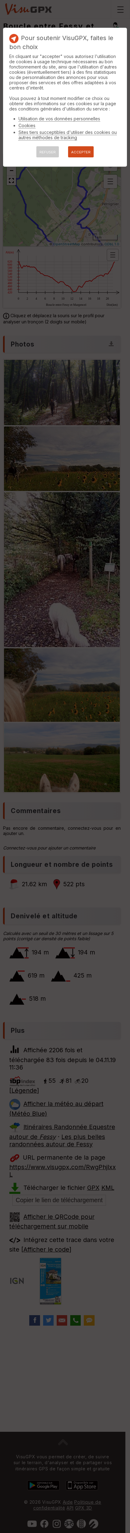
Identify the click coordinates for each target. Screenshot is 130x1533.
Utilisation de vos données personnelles (59, 118)
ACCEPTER (81, 152)
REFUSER (47, 152)
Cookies (26, 125)
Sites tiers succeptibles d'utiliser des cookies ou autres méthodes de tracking (67, 135)
